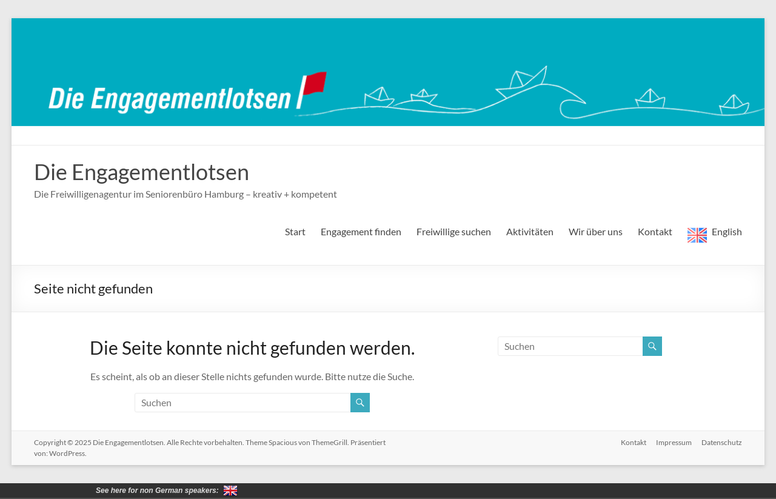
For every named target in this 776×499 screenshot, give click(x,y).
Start (295, 231)
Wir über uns (596, 231)
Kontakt (655, 231)
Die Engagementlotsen (141, 171)
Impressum (674, 442)
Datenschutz (721, 442)
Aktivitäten (530, 231)
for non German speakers (230, 490)
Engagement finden (361, 231)
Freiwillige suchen (453, 231)
